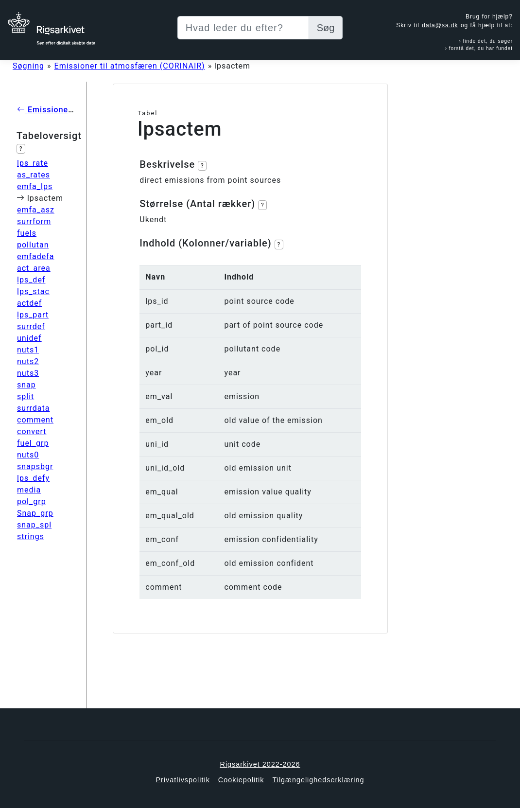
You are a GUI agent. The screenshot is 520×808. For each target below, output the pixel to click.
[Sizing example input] (243, 27)
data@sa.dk (440, 25)
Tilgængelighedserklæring (318, 780)
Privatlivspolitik (182, 780)
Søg (326, 27)
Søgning (28, 65)
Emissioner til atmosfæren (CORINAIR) (129, 65)
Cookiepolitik (241, 780)
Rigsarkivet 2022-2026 (260, 764)
